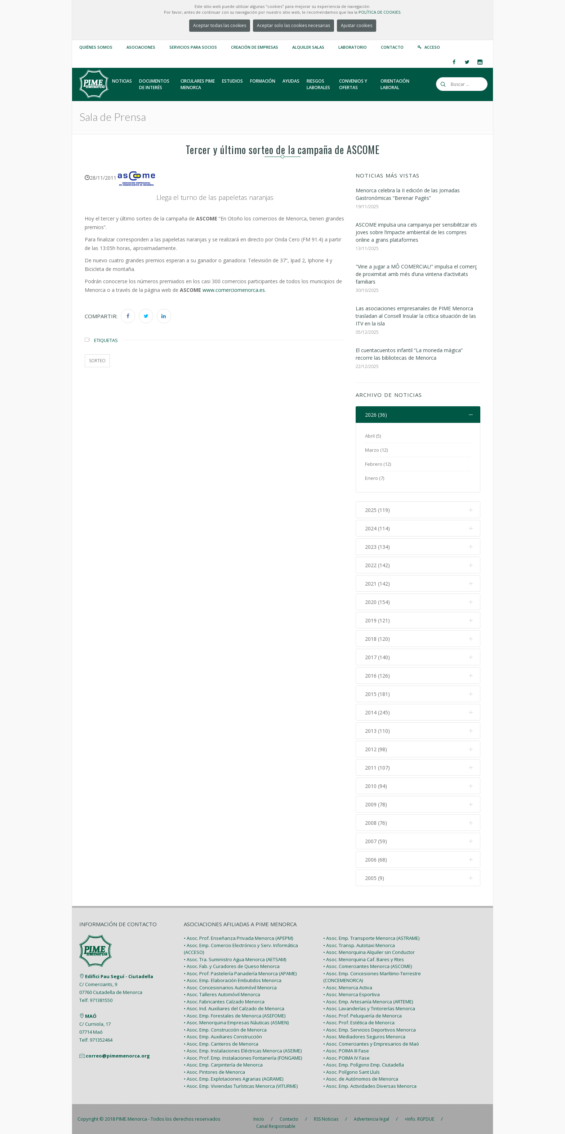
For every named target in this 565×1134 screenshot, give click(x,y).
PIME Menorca (131, 1111)
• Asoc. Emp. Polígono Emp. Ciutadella (363, 1057)
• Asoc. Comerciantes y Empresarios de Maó (371, 1036)
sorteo (97, 361)
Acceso (432, 47)
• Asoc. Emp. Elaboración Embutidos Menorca (232, 973)
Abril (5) (373, 436)
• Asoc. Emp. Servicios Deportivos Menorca (369, 1022)
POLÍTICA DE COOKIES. (380, 12)
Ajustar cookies (356, 25)
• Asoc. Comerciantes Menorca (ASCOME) (367, 959)
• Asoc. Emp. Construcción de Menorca (225, 1022)
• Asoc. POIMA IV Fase (346, 1050)
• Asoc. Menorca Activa (347, 980)
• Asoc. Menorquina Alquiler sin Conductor (369, 945)
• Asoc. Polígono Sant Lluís (351, 1064)
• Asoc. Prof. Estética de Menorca (359, 1015)
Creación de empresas (254, 47)
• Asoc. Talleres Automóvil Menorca (222, 987)
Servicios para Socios (193, 47)
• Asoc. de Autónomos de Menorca (360, 1071)
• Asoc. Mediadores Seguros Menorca (364, 1029)
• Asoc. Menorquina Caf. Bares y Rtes (363, 952)
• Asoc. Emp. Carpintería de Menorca (223, 1057)
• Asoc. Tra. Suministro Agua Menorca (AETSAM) (235, 952)
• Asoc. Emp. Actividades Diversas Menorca (370, 1078)
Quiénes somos (95, 47)
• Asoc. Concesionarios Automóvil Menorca (230, 980)
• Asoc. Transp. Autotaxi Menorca (359, 937)
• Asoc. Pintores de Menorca (214, 1064)
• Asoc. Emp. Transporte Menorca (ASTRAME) (371, 931)
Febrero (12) (378, 464)
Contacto (392, 47)
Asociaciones (140, 47)
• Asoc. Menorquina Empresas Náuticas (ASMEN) (236, 1015)
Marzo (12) (376, 450)
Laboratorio (352, 47)
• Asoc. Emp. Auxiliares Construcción (223, 1029)
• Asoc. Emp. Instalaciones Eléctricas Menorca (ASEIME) (243, 1043)
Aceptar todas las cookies (219, 25)
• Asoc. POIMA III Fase (346, 1043)
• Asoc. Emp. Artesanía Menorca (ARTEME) (368, 994)
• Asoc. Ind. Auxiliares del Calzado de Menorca (234, 1001)
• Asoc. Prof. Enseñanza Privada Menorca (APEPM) (238, 931)
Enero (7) (374, 478)
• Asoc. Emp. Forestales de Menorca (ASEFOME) (234, 1008)
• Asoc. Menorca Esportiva (351, 987)
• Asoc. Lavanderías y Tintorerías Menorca (369, 1001)
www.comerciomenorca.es (234, 289)
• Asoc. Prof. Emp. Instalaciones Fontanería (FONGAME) (243, 1050)
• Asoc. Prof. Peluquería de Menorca (362, 1008)
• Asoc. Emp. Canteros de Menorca (221, 1036)
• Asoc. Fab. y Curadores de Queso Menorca (232, 959)
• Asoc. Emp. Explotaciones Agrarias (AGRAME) (233, 1071)
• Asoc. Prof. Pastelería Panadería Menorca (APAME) (240, 966)
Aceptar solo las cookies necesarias (293, 25)
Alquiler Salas (308, 47)
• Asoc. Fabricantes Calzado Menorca (224, 994)
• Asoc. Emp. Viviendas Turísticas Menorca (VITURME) (241, 1078)
